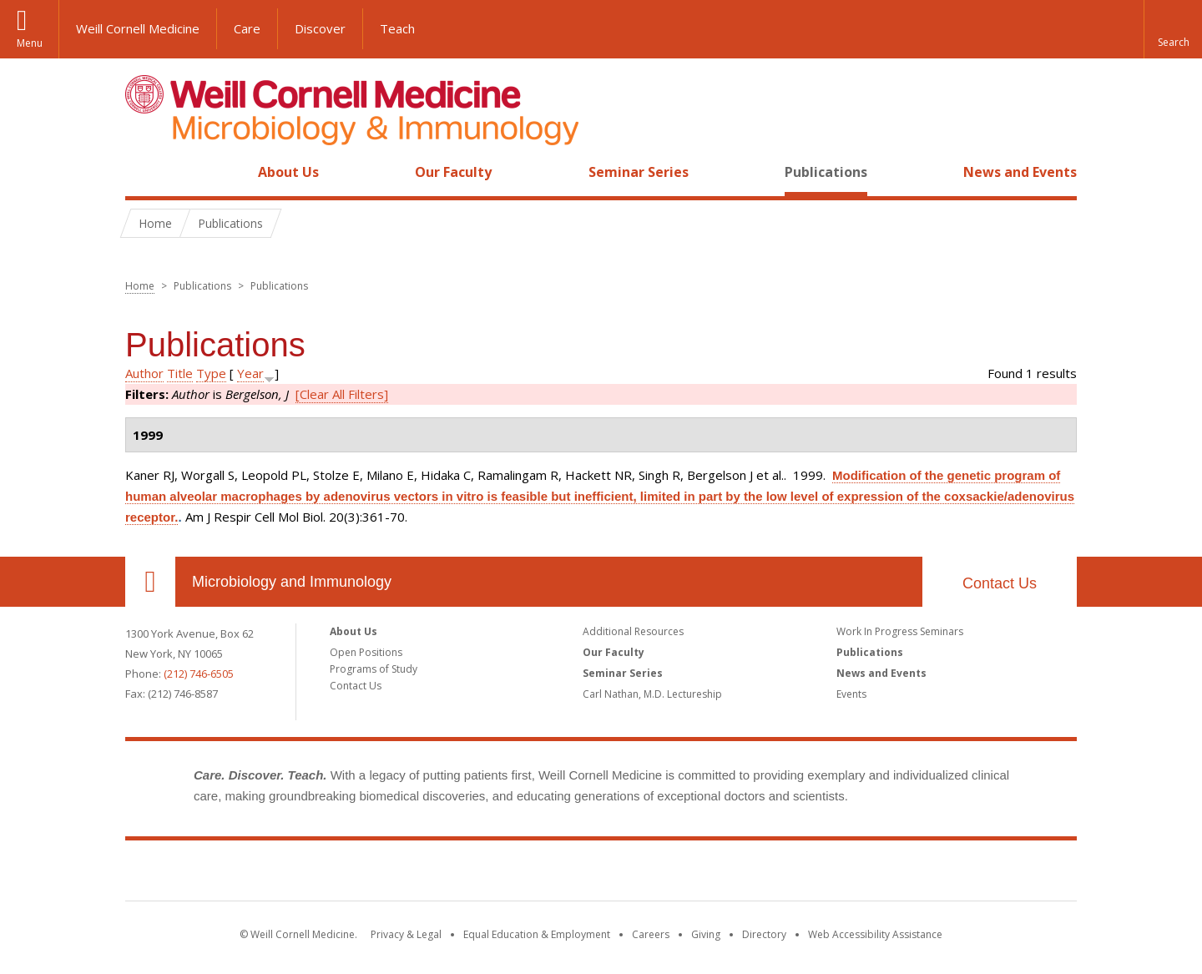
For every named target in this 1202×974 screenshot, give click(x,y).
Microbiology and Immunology (291, 581)
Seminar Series (638, 172)
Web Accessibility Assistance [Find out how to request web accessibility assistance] (875, 934)
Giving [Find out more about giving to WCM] (705, 934)
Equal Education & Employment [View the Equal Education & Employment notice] (536, 934)
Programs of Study (373, 669)
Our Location (150, 582)
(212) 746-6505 (199, 673)
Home (144, 172)
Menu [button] (30, 43)
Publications (826, 172)
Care (247, 28)
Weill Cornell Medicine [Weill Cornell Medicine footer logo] (601, 874)
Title (180, 373)
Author (144, 373)
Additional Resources (633, 631)
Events (851, 694)
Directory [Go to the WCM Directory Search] (764, 934)
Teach (397, 28)
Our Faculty (453, 172)
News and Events (1020, 172)
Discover (320, 28)
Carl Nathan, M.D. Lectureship (652, 694)
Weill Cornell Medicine (137, 28)
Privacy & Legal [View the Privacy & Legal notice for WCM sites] (406, 934)
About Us (288, 172)
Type (211, 373)
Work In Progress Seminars (899, 631)
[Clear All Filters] (341, 394)
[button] (1173, 29)
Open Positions (366, 652)
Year (250, 373)
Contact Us (999, 583)
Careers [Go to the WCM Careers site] (650, 934)
